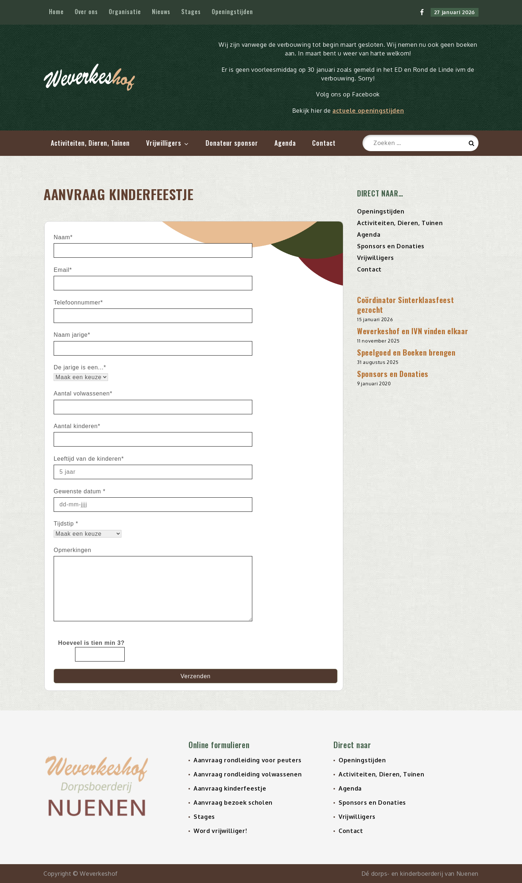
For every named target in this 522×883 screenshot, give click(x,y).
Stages (191, 11)
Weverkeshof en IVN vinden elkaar (412, 330)
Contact (324, 143)
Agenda (285, 143)
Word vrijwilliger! (220, 830)
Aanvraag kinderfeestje (230, 788)
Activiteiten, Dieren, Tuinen (90, 143)
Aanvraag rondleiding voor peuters (248, 760)
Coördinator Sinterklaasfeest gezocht (405, 304)
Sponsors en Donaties (390, 246)
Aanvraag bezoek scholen (233, 802)
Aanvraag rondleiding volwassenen (248, 774)
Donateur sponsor (232, 143)
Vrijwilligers (168, 143)
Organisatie (125, 11)
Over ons (86, 11)
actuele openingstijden (368, 110)
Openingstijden (232, 11)
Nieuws (161, 11)
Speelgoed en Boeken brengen (406, 352)
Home (56, 11)
